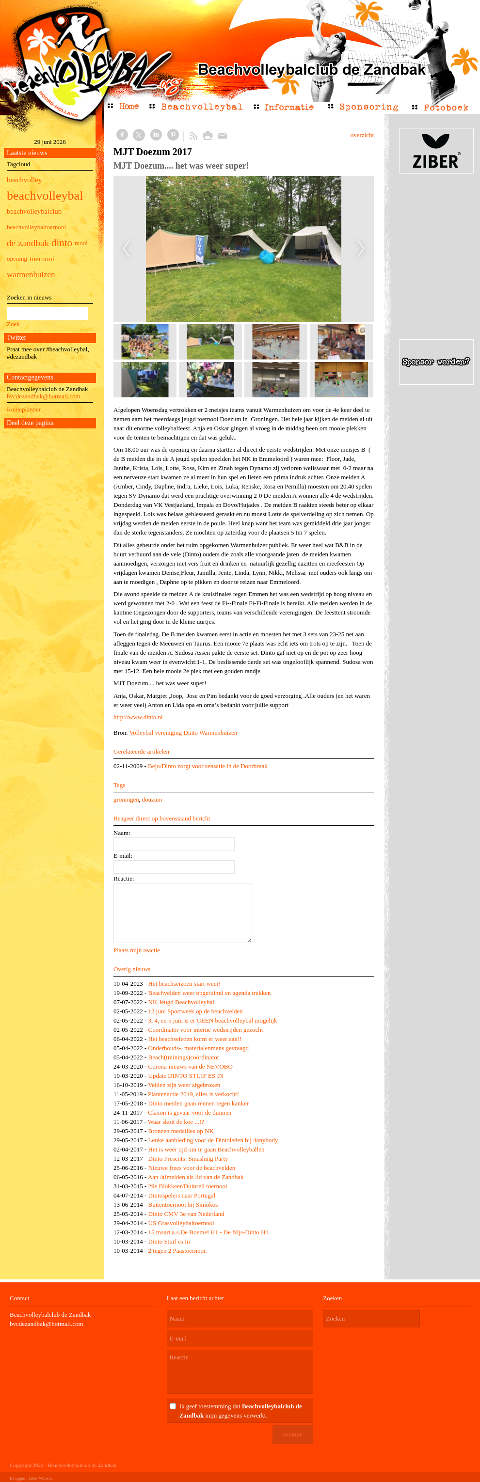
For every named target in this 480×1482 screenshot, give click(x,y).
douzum (152, 799)
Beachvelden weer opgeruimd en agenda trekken (209, 992)
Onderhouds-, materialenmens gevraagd (198, 1048)
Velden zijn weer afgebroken (184, 1084)
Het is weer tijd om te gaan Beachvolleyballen (206, 1149)
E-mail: (122, 855)
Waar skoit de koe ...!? (176, 1121)
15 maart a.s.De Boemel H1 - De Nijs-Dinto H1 (208, 1232)
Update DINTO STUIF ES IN (186, 1075)
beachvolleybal (45, 196)
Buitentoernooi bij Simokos (183, 1204)
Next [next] (361, 249)
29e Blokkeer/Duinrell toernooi (187, 1186)
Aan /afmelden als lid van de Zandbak (196, 1177)
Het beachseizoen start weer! (184, 983)
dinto (61, 243)
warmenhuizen (31, 274)
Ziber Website (40, 1478)
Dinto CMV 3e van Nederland (186, 1213)
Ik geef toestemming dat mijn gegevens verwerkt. (240, 1411)
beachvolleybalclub (34, 211)
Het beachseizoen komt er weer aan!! (195, 1038)
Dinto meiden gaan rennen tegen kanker (198, 1103)
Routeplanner (24, 409)
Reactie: (123, 878)
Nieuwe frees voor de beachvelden (192, 1167)
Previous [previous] (126, 249)
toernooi (42, 258)
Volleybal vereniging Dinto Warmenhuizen (183, 732)
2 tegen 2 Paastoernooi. (177, 1250)
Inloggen (17, 1478)
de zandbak (28, 243)
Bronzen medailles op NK (181, 1131)
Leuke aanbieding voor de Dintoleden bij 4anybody (213, 1140)
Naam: (121, 832)
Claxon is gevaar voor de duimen (189, 1112)
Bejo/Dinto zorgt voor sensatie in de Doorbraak (208, 766)
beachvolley (24, 180)
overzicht (362, 135)
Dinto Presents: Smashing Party (188, 1158)
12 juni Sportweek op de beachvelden (195, 1011)
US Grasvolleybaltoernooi (181, 1223)
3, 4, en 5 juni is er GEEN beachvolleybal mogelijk (212, 1020)
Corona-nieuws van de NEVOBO (190, 1066)
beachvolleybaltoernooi (36, 227)
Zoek (13, 324)
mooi (81, 243)
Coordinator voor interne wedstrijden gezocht (205, 1029)
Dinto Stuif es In (169, 1241)
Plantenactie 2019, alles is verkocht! (193, 1094)
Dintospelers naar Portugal (182, 1195)
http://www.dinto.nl (138, 717)
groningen (126, 799)
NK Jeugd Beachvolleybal (181, 1002)
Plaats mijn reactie (136, 950)
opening (17, 258)
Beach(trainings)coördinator (184, 1057)
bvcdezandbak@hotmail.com (43, 396)
